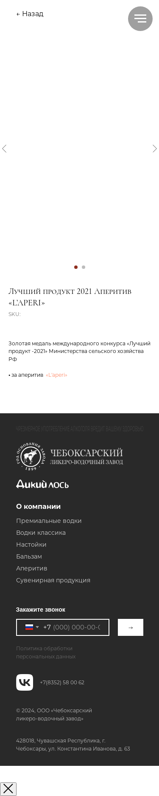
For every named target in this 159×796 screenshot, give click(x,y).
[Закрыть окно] (8, 789)
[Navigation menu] (140, 18)
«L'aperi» (55, 375)
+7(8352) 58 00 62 (62, 682)
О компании (38, 506)
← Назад (29, 14)
